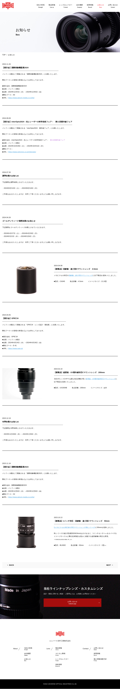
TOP (4, 55)
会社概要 (79, 6)
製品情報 (52, 6)
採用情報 (90, 6)
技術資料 (58, 665)
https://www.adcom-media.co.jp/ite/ (21, 98)
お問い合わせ (113, 6)
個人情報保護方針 (100, 660)
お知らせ (100, 6)
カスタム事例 (60, 654)
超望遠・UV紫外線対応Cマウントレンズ (101, 379)
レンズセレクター (65, 6)
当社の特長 (40, 6)
